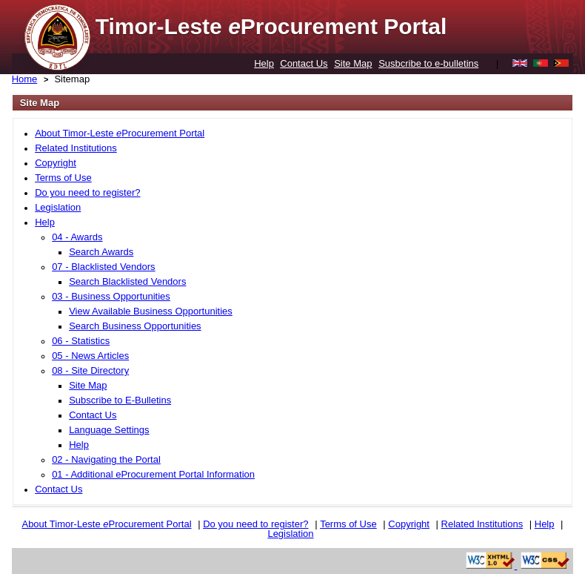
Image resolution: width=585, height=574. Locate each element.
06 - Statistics (81, 340)
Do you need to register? (87, 192)
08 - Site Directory (90, 370)
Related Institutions (76, 148)
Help (264, 63)
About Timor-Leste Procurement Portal (119, 133)
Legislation (58, 207)
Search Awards (101, 251)
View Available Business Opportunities (151, 311)
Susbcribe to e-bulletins (428, 63)
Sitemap (72, 79)
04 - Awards (77, 237)
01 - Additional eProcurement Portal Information (153, 474)
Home (25, 79)
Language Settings (109, 429)
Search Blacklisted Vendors (127, 281)
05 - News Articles (90, 355)
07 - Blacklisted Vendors (103, 266)
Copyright (55, 162)
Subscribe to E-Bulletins (120, 400)
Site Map (353, 63)
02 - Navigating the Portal (106, 459)
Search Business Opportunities (135, 325)
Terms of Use (63, 177)
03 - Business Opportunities (111, 296)
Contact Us (303, 63)
